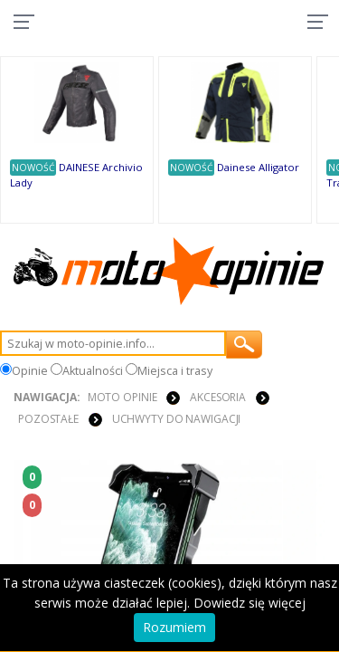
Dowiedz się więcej (249, 602)
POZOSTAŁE (48, 419)
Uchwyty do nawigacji (176, 419)
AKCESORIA (218, 397)
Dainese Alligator (258, 167)
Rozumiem (174, 627)
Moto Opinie (122, 397)
